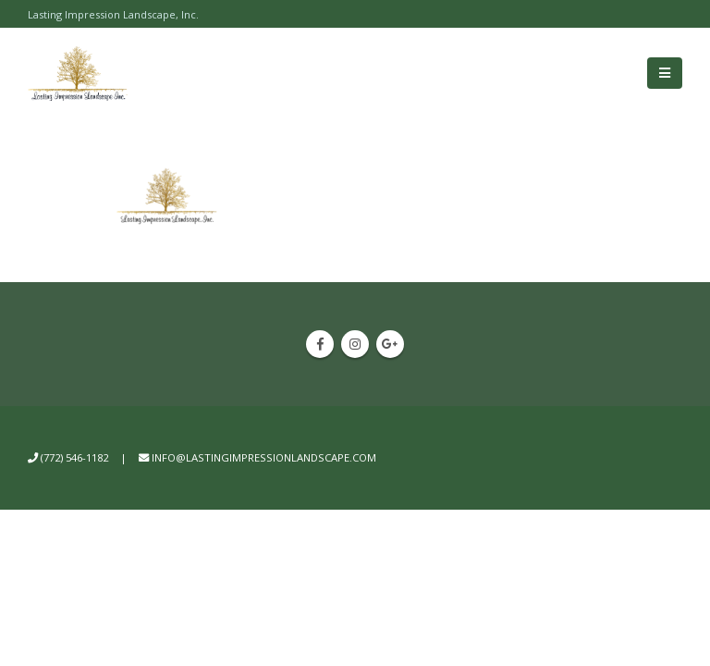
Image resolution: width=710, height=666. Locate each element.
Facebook (320, 344)
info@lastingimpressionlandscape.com (264, 457)
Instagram (355, 344)
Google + (390, 344)
